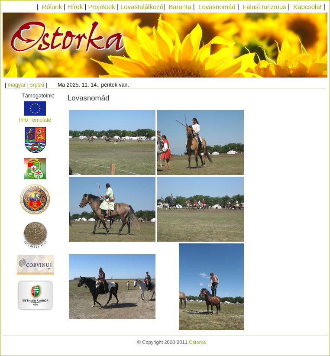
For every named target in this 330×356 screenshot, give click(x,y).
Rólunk (52, 6)
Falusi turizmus (264, 6)
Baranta (179, 6)
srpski (37, 85)
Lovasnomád (217, 6)
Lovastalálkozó (141, 6)
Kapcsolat (307, 6)
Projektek (101, 6)
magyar (17, 85)
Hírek (75, 6)
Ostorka (197, 342)
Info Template (35, 120)
